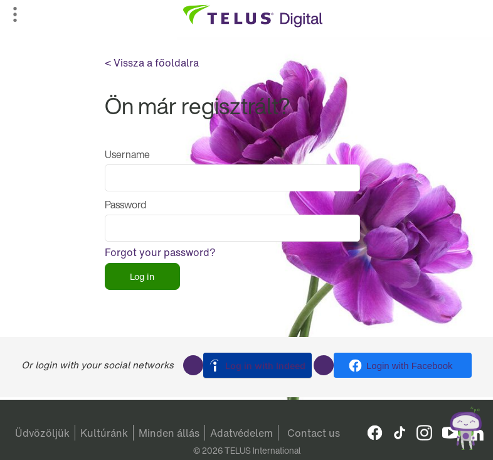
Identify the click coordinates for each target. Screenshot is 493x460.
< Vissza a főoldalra (152, 62)
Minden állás (169, 433)
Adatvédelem (241, 433)
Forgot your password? (160, 252)
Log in (142, 276)
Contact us (313, 433)
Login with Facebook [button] (409, 365)
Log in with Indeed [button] (265, 365)
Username (127, 154)
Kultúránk (104, 433)
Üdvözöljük (42, 433)
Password (125, 204)
